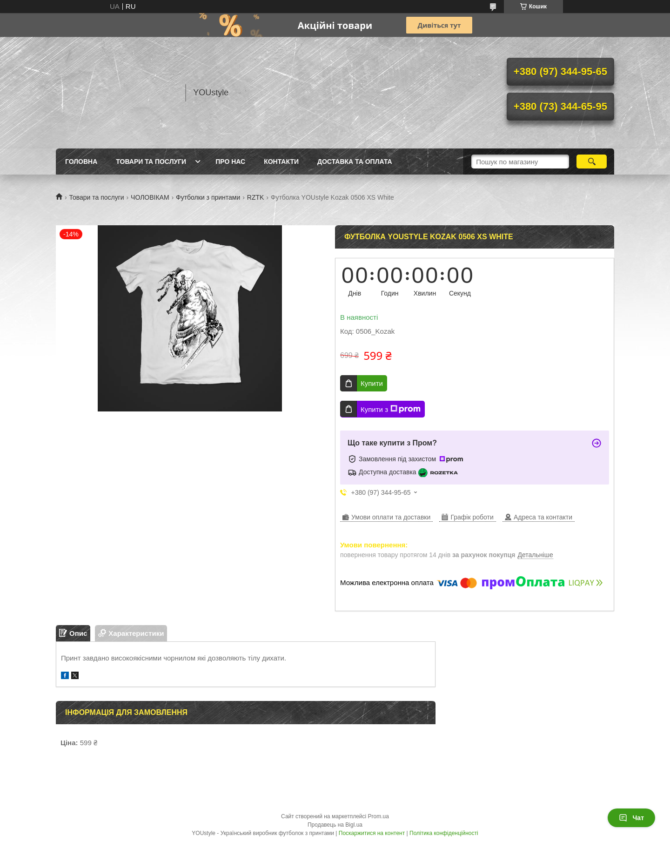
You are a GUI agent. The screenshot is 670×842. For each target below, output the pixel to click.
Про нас (230, 161)
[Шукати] (591, 161)
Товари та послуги (151, 161)
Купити (372, 383)
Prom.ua (378, 816)
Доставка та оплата (354, 161)
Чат (631, 818)
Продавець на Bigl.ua (335, 825)
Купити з (391, 409)
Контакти (281, 161)
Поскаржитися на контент (372, 833)
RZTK (255, 197)
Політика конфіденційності (443, 833)
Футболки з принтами (208, 197)
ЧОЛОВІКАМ (150, 197)
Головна (81, 161)
